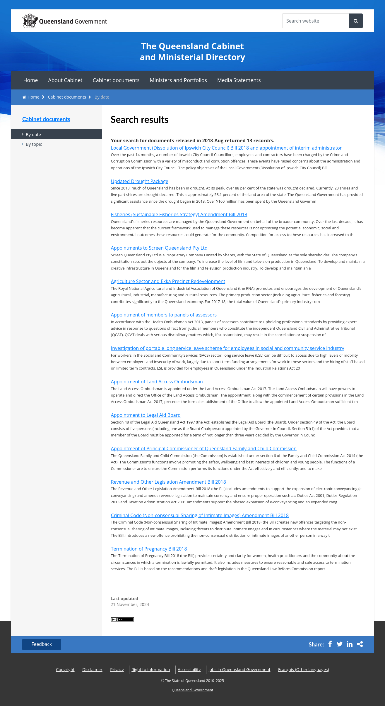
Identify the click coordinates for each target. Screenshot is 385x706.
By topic (34, 144)
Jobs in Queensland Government (239, 669)
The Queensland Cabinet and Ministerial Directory (192, 51)
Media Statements (239, 80)
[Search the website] (316, 20)
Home (30, 80)
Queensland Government (192, 690)
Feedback (42, 644)
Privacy (117, 669)
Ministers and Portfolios (178, 80)
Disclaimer (92, 669)
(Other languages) (303, 669)
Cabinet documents (116, 80)
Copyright (65, 669)
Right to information (150, 669)
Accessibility (189, 669)
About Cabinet (65, 80)
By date (33, 134)
